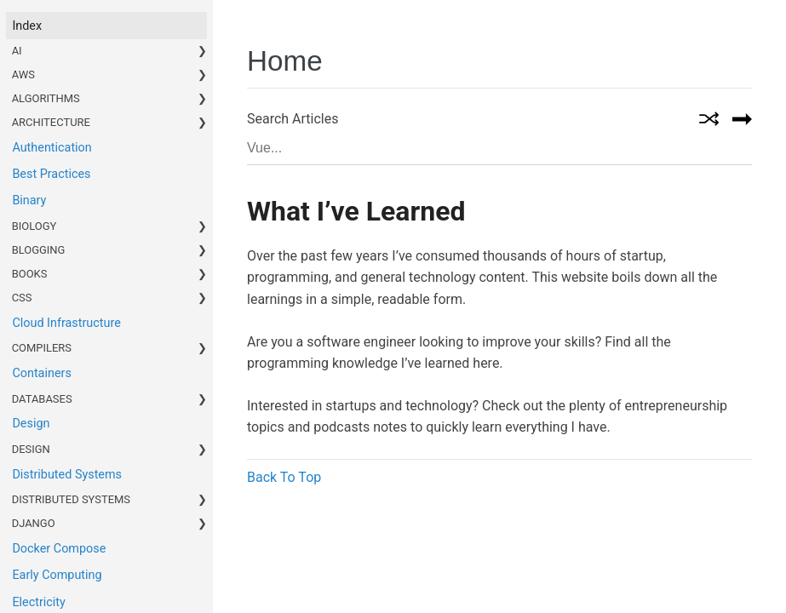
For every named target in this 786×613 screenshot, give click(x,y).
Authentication (51, 147)
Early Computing (56, 575)
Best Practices (51, 174)
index (27, 26)
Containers (41, 373)
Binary (29, 200)
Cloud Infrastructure (66, 323)
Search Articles (293, 119)
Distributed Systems (67, 474)
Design (30, 423)
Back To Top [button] (284, 477)
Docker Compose (59, 548)
